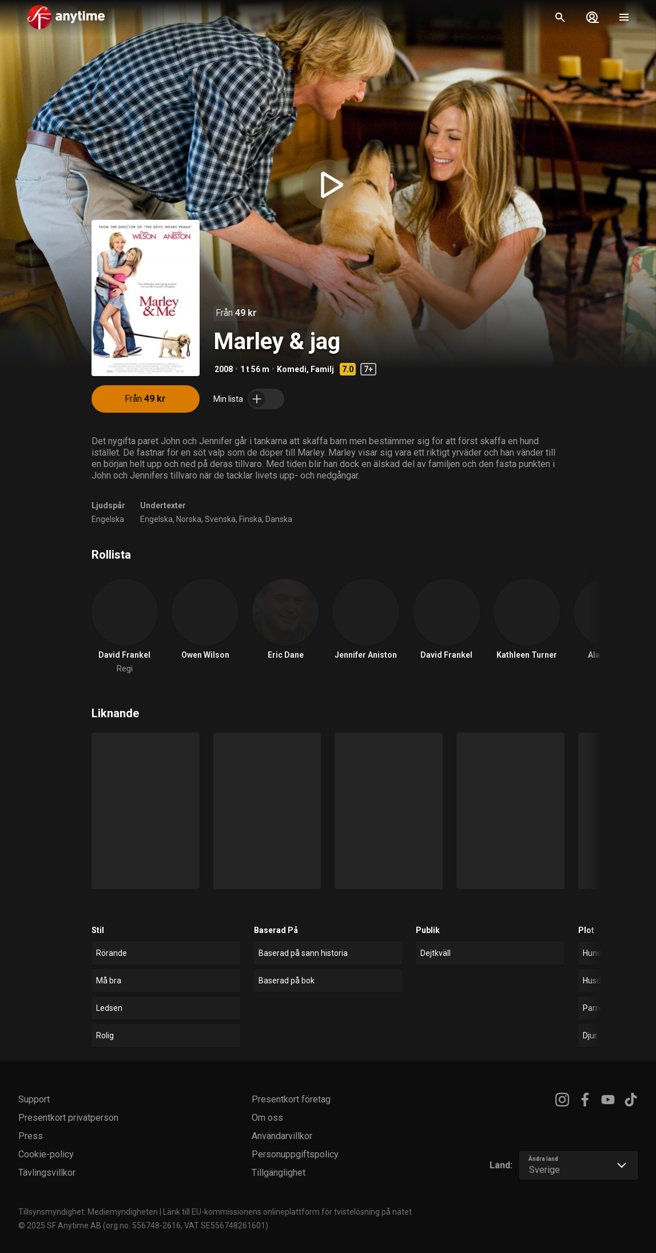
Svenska (220, 519)
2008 (223, 369)
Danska (278, 519)
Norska (188, 519)
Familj (322, 369)
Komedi (292, 369)
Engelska (108, 519)
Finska (250, 519)
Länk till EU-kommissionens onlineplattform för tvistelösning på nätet (287, 1211)
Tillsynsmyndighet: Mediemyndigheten (88, 1211)
